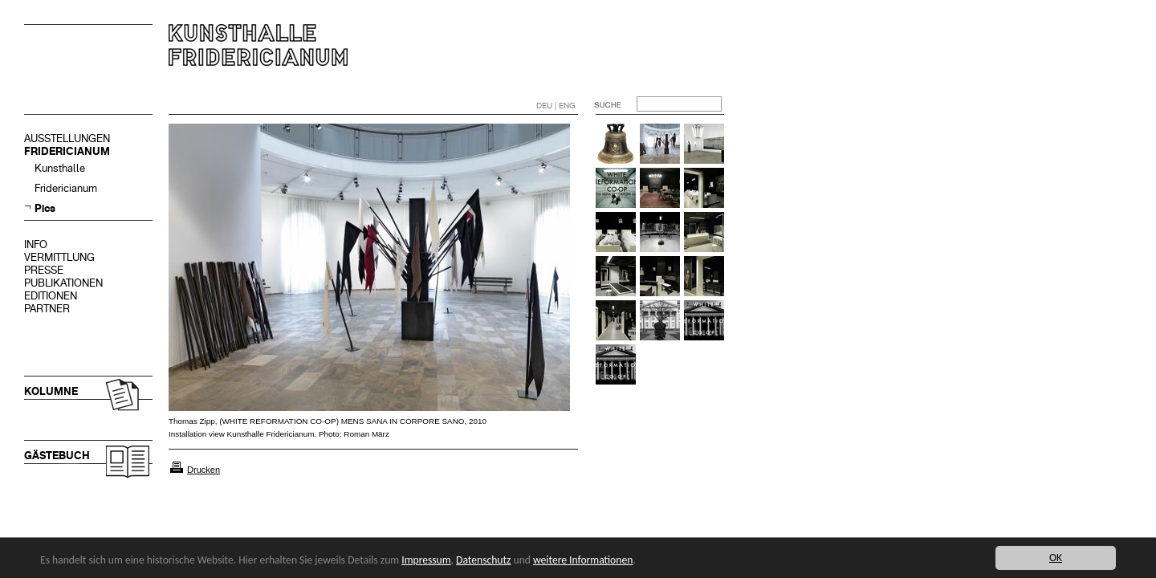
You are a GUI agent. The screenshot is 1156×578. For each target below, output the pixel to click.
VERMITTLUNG (59, 257)
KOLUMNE (51, 391)
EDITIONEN (50, 296)
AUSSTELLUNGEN (67, 138)
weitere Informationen (583, 560)
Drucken (203, 469)
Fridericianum (66, 188)
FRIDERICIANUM (67, 151)
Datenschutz (483, 560)
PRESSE (43, 270)
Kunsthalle (60, 168)
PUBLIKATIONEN (63, 283)
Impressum (425, 560)
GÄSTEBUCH (57, 456)
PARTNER (47, 309)
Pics (45, 208)
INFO (35, 244)
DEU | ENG (556, 105)
